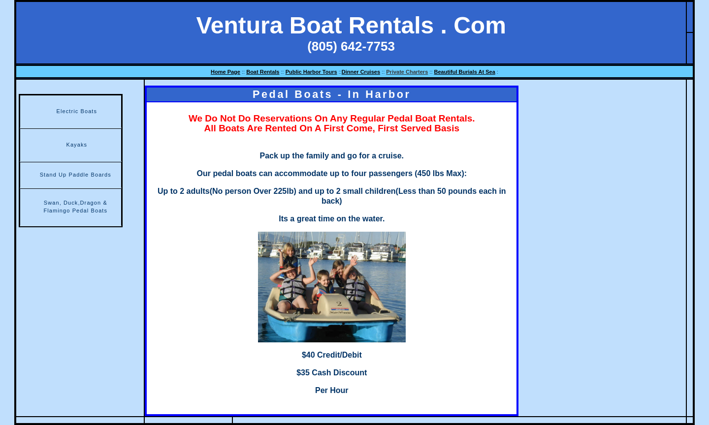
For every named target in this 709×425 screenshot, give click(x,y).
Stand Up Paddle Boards (75, 175)
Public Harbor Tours (311, 72)
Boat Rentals (262, 72)
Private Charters (407, 72)
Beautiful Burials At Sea (464, 72)
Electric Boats (76, 111)
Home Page (225, 72)
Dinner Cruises (361, 72)
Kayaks (76, 145)
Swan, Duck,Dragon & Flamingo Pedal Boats (75, 206)
